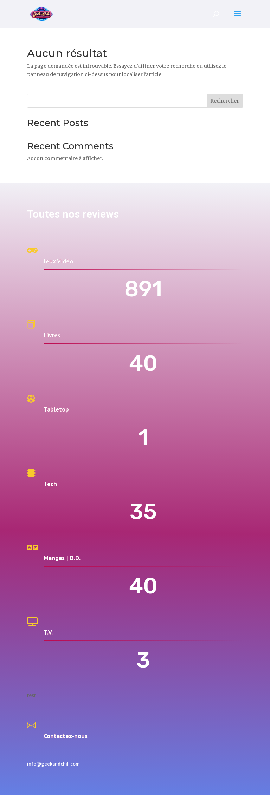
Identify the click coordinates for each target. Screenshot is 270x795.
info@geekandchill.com (53, 764)
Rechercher (224, 101)
